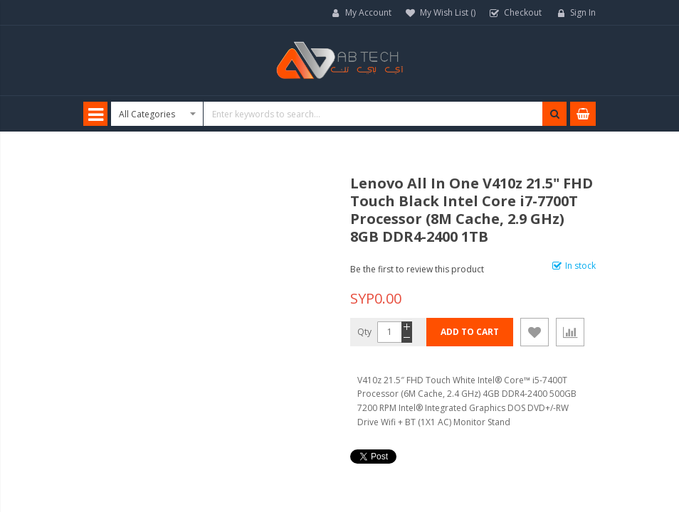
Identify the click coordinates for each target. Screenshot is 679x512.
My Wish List (447, 12)
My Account (368, 12)
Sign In (583, 12)
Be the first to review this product (417, 269)
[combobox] (338, 114)
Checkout (523, 12)
